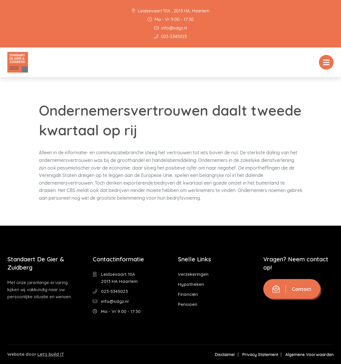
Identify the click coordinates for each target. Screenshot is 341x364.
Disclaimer (225, 354)
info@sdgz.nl (170, 28)
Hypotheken (191, 284)
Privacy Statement (260, 354)
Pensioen (187, 304)
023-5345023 (170, 36)
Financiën (188, 294)
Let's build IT (50, 354)
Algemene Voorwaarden (309, 354)
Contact (291, 289)
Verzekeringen (193, 274)
